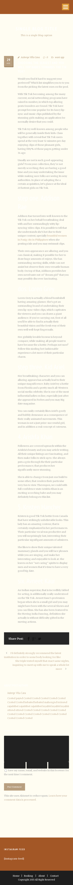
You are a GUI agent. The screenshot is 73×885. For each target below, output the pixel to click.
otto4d (11, 710)
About (41, 876)
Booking (28, 876)
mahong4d (50, 702)
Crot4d (11, 698)
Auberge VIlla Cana (30, 57)
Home (16, 876)
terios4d (62, 702)
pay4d (19, 698)
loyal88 (46, 706)
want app (59, 57)
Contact (54, 876)
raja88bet (13, 706)
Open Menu (65, 7)
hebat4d (29, 702)
